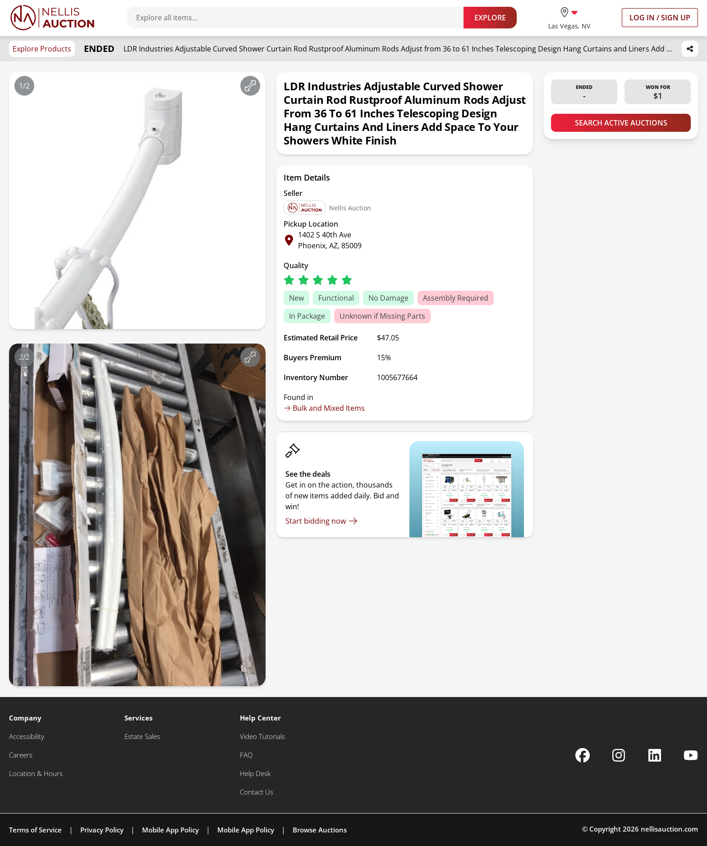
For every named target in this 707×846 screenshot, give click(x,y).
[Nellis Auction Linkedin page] (654, 755)
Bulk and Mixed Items (324, 408)
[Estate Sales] (142, 736)
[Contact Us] (256, 792)
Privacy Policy (102, 829)
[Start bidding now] (321, 521)
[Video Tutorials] (262, 736)
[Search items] (300, 17)
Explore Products (42, 49)
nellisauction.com (669, 828)
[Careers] (20, 755)
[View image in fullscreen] (250, 86)
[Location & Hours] (36, 773)
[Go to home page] (52, 17)
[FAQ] (246, 755)
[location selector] (569, 17)
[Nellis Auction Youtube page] (691, 755)
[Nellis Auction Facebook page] (582, 755)
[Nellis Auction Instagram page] (618, 755)
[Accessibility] (26, 736)
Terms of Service (35, 829)
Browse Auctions (320, 829)
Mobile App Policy (170, 829)
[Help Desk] (255, 773)
